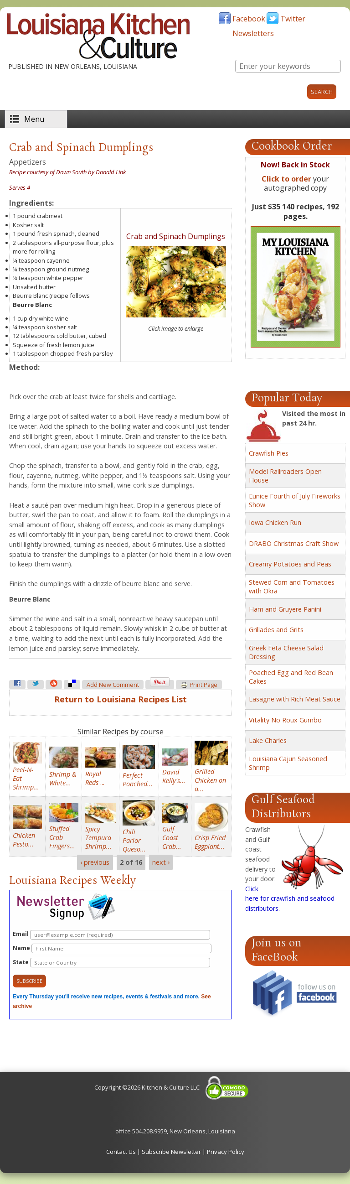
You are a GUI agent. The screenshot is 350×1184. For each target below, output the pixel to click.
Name (112, 948)
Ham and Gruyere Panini (285, 609)
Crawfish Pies (268, 453)
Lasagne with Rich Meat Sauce (294, 699)
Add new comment (113, 685)
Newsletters (253, 33)
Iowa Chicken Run (275, 522)
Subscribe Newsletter (171, 1152)
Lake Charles (268, 740)
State (111, 962)
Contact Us (121, 1152)
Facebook (248, 19)
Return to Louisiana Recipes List (120, 699)
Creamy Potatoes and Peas (290, 564)
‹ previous (94, 862)
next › (161, 862)
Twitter (292, 19)
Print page (198, 685)
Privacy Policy (225, 1152)
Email (111, 935)
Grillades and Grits (276, 629)
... (94, 778)
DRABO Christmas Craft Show (294, 543)
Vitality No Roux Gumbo (285, 720)
